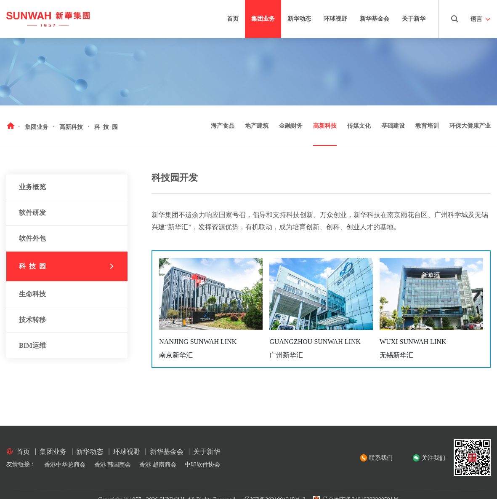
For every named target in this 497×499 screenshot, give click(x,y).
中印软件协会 (202, 464)
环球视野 (335, 19)
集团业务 (263, 19)
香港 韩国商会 (112, 464)
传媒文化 (359, 126)
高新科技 (325, 126)
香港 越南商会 (157, 464)
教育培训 (427, 126)
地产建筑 (256, 126)
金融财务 (291, 126)
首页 (233, 19)
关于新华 (413, 19)
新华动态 (299, 19)
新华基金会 (374, 19)
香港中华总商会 (64, 464)
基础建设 (393, 126)
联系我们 (381, 458)
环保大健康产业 (470, 126)
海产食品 (222, 126)
